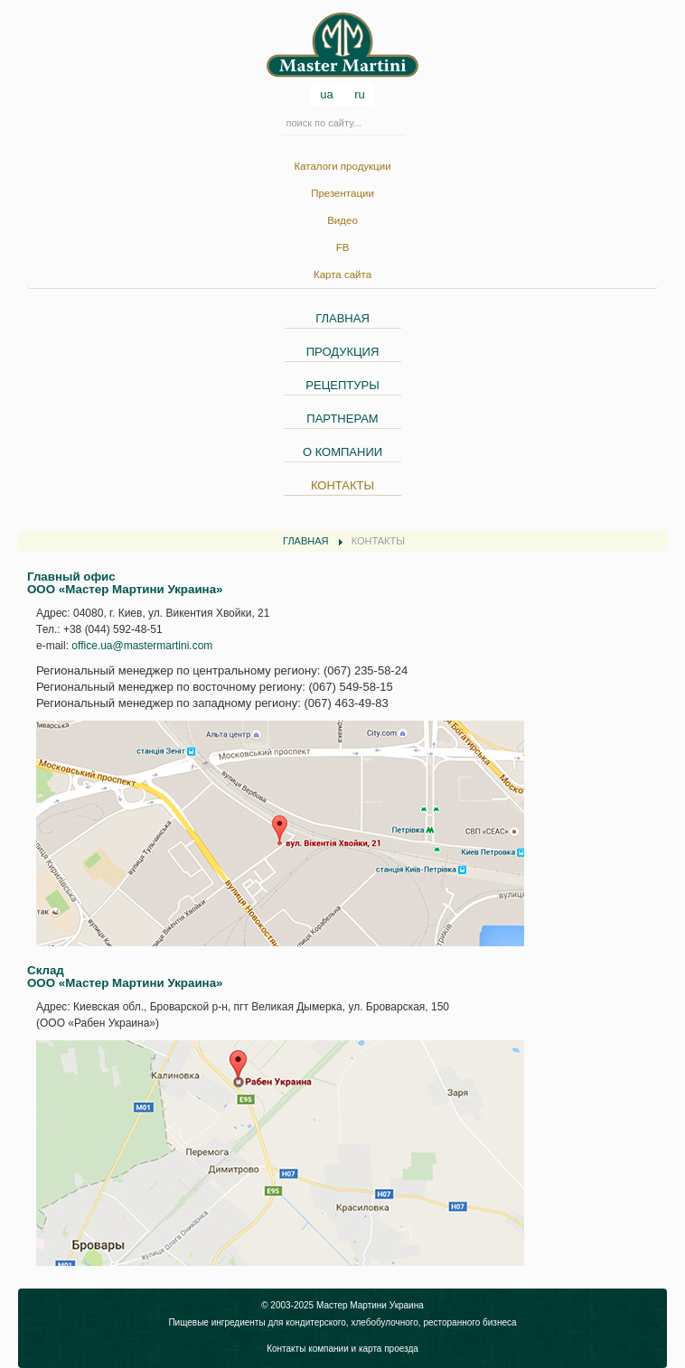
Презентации (342, 193)
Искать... (280, 121)
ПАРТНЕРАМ (342, 418)
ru (359, 94)
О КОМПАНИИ (342, 452)
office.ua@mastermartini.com (141, 645)
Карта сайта (342, 274)
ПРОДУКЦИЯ (343, 351)
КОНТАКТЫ (342, 485)
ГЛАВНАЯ (342, 318)
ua (328, 94)
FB (343, 247)
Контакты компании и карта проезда (342, 1349)
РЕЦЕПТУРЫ (342, 385)
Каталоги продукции (342, 166)
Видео (342, 220)
